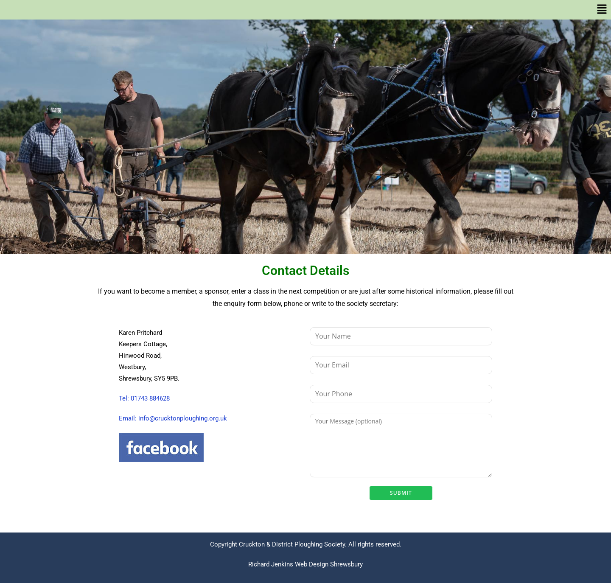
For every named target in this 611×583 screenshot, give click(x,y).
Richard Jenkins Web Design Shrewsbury (305, 564)
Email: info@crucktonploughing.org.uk (173, 418)
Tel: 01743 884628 (144, 398)
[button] (305, 10)
